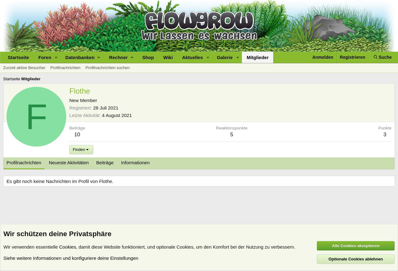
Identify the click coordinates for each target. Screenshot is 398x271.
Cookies (67, 247)
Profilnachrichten (65, 67)
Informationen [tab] (135, 162)
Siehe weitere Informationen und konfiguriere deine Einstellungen (70, 258)
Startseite (18, 57)
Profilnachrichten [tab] (24, 162)
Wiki (168, 57)
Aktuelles (192, 57)
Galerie (225, 57)
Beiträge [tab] (105, 162)
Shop (148, 57)
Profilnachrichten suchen (108, 67)
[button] (56, 57)
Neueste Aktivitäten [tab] (69, 162)
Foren (44, 57)
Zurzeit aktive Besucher (24, 67)
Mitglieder (258, 57)
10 (77, 135)
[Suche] (383, 57)
